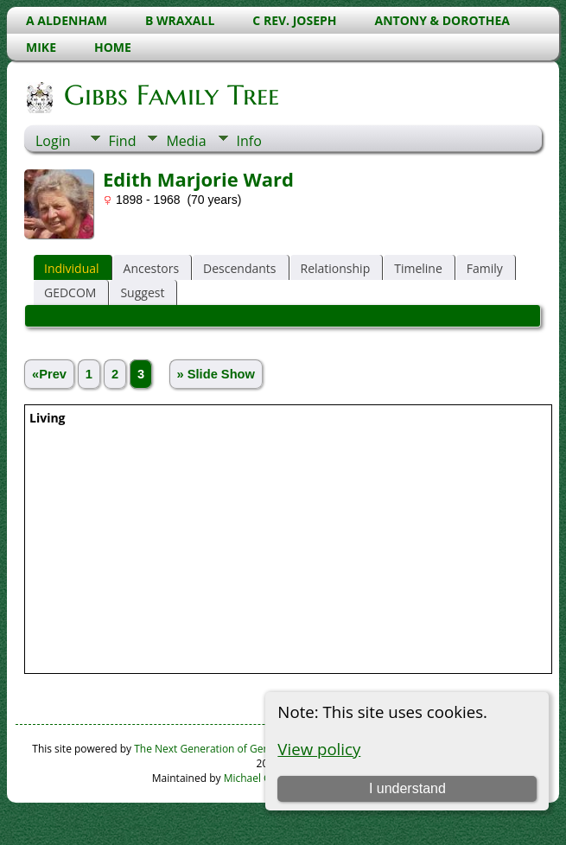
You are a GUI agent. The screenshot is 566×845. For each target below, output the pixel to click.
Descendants (239, 268)
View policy (318, 748)
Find (123, 140)
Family (485, 268)
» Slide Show (216, 374)
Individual (71, 268)
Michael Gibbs (258, 778)
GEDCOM (70, 292)
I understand (407, 788)
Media (186, 140)
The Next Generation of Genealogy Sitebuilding (247, 748)
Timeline (418, 268)
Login (53, 140)
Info (249, 140)
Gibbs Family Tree (170, 95)
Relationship (336, 268)
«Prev (49, 374)
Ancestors (151, 268)
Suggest (142, 292)
